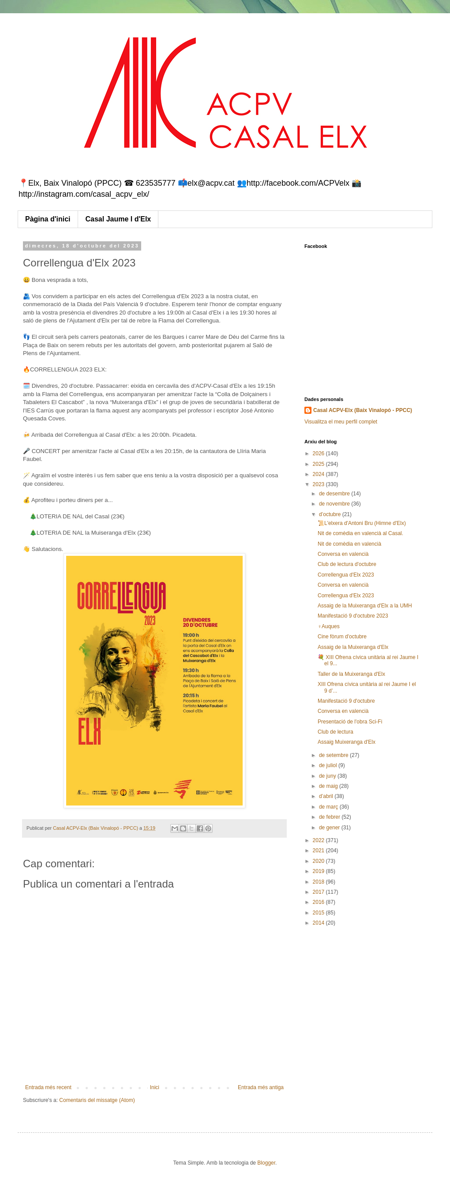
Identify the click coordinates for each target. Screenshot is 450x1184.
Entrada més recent (48, 1087)
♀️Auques (329, 626)
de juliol (328, 765)
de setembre (334, 755)
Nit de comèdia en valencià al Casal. (360, 533)
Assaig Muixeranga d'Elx (346, 742)
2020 (319, 861)
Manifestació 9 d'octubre (346, 701)
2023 (319, 484)
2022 (319, 840)
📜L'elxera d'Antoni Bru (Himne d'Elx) (362, 523)
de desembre (335, 494)
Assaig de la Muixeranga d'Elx (353, 647)
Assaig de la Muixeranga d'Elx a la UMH (365, 606)
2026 (319, 453)
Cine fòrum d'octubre (342, 636)
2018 (319, 882)
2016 (319, 902)
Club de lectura (335, 732)
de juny (328, 776)
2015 (319, 913)
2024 (319, 474)
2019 (319, 871)
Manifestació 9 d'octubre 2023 (353, 616)
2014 (319, 923)
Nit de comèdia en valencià (349, 544)
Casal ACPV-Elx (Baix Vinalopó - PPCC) (362, 410)
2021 (319, 850)
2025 (319, 464)
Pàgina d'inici (48, 219)
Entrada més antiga (261, 1087)
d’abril (326, 796)
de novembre (335, 504)
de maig (329, 786)
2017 (319, 892)
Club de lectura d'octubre (347, 564)
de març (329, 807)
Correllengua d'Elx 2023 (346, 575)
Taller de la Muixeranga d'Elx (351, 674)
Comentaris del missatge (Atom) (97, 1100)
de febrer (330, 817)
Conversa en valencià (343, 554)
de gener (330, 827)
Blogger (266, 1163)
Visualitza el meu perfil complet (340, 422)
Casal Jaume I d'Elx (118, 219)
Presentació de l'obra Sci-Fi (350, 722)
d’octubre (330, 514)
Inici (154, 1087)
